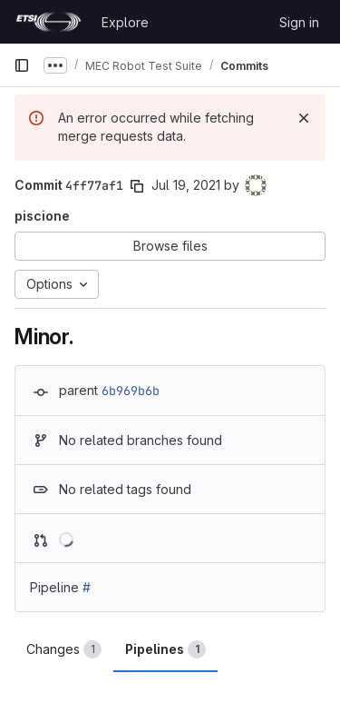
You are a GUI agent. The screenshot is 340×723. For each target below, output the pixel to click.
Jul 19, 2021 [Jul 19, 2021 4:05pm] (185, 185)
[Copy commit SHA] (137, 186)
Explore (125, 22)
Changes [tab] (64, 649)
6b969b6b (131, 390)
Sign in (299, 22)
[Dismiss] (304, 118)
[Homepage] (48, 21)
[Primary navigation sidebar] (21, 65)
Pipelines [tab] (165, 649)
